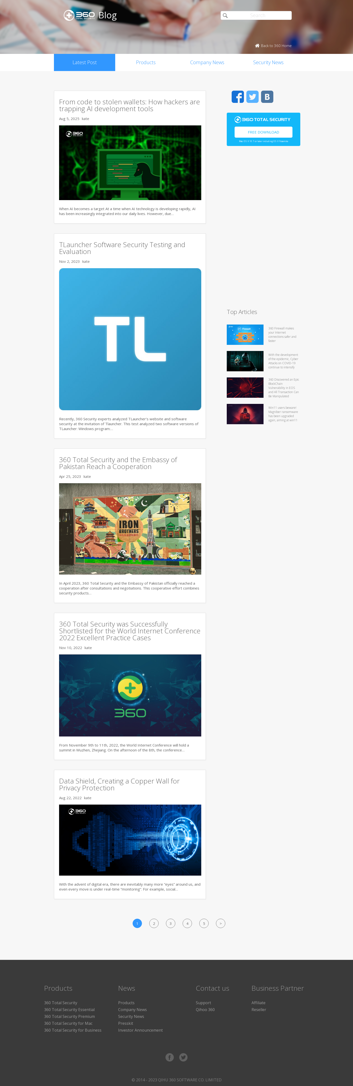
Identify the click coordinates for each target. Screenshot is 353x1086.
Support (203, 1002)
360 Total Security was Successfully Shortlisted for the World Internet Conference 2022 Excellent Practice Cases (130, 630)
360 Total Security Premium (69, 1016)
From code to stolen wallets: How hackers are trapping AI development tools (129, 105)
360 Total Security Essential (69, 1009)
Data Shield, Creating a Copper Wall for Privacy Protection (119, 784)
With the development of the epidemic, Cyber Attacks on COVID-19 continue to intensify (283, 361)
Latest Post (85, 62)
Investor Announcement (140, 1030)
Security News (268, 62)
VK (267, 97)
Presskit (125, 1023)
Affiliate (258, 1002)
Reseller (259, 1009)
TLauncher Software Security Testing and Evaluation (122, 248)
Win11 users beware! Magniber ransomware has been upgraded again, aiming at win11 (283, 414)
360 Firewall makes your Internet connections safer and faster (282, 334)
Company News (207, 62)
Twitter (252, 97)
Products (146, 62)
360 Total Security (60, 1002)
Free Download (263, 132)
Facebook (238, 97)
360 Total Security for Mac (68, 1023)
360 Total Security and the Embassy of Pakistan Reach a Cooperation (118, 463)
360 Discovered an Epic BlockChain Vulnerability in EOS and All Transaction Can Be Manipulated (283, 387)
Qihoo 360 (205, 1009)
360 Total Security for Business (72, 1030)
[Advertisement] (263, 229)
